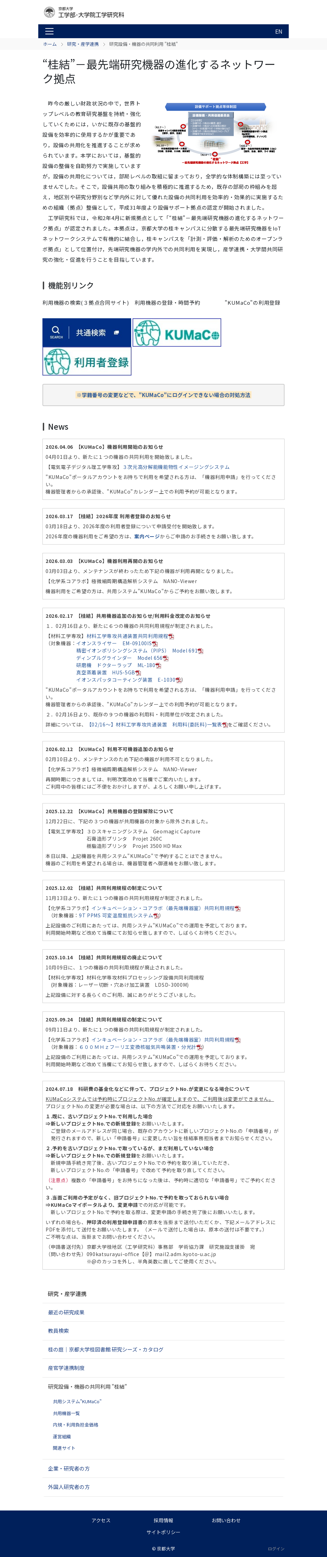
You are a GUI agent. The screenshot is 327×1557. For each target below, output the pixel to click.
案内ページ (147, 536)
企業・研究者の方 (69, 1468)
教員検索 (58, 1330)
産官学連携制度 (66, 1367)
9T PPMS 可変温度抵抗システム (119, 915)
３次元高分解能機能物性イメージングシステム (176, 466)
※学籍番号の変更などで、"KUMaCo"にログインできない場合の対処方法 (163, 394)
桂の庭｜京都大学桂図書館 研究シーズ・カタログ (106, 1349)
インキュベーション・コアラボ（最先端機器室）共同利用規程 (165, 907)
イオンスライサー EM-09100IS (116, 643)
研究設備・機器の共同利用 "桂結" (87, 1386)
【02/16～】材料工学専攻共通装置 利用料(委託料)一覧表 (157, 724)
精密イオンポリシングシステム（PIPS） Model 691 (139, 650)
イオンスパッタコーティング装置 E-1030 (128, 679)
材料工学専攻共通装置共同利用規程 (130, 635)
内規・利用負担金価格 (75, 1424)
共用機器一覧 (66, 1413)
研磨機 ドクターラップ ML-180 (118, 665)
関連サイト (64, 1448)
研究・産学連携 (83, 44)
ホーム (50, 44)
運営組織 (62, 1436)
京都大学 (166, 1548)
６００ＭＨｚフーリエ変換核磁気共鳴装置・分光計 (140, 1046)
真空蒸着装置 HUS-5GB (108, 672)
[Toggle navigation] (49, 31)
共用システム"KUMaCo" (77, 1401)
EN (278, 31)
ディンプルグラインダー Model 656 (122, 657)
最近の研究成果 (66, 1312)
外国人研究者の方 (69, 1486)
